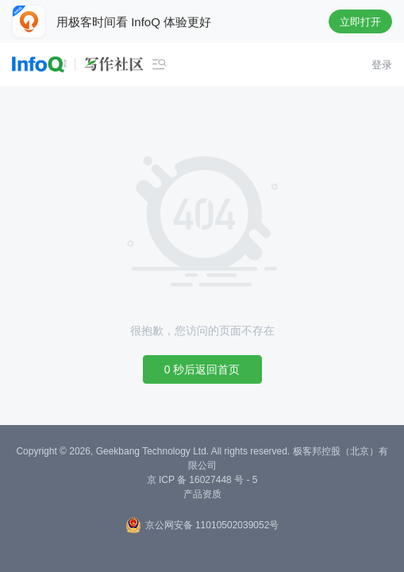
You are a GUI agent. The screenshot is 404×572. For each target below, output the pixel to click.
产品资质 (202, 494)
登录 (381, 65)
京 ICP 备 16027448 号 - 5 (202, 479)
